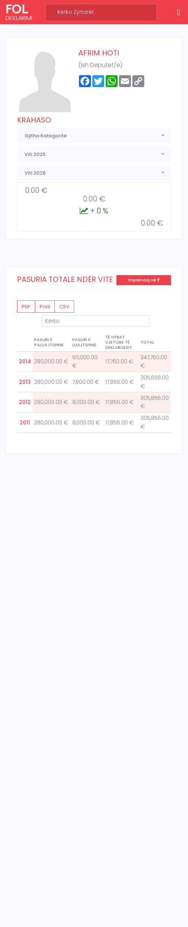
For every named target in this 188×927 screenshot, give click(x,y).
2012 (25, 402)
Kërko (95, 321)
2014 (25, 361)
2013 (25, 382)
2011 (25, 422)
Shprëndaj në (143, 280)
